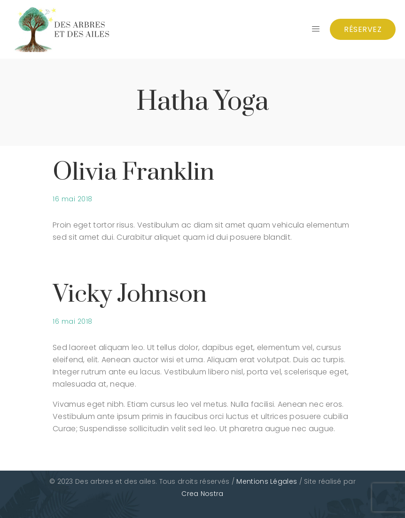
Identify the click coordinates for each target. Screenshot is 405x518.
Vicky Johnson (130, 294)
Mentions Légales (266, 481)
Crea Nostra (202, 493)
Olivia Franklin (133, 172)
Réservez (363, 29)
